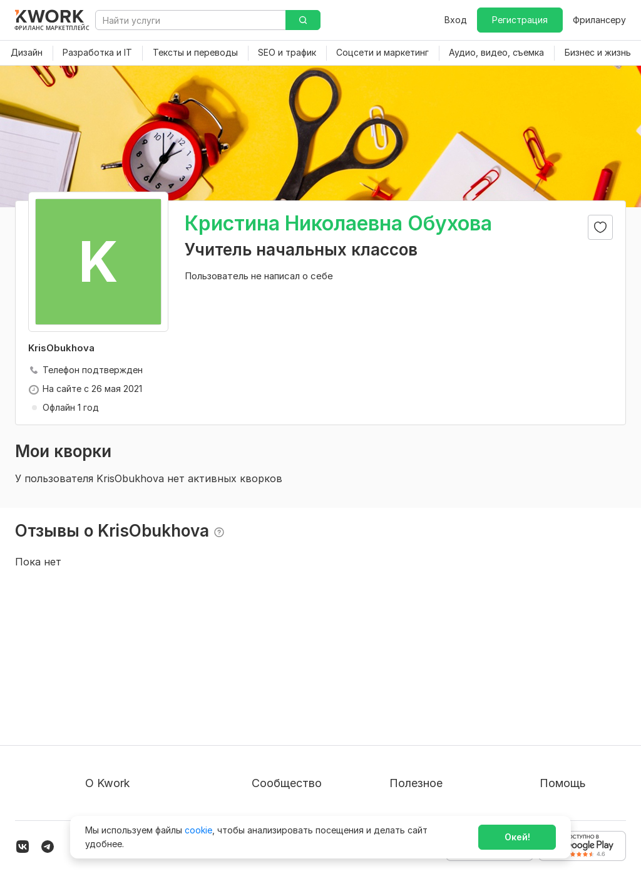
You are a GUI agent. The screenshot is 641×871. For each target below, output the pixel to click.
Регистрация (520, 19)
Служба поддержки (583, 703)
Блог (262, 681)
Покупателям (418, 681)
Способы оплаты (122, 748)
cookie (198, 830)
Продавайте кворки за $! (443, 726)
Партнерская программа (305, 703)
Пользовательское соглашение (153, 703)
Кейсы (265, 726)
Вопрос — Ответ (576, 681)
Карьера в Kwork (121, 771)
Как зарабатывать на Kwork (449, 748)
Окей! (517, 837)
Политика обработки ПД (139, 726)
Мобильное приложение (442, 793)
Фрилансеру (599, 19)
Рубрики (407, 771)
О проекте (107, 681)
